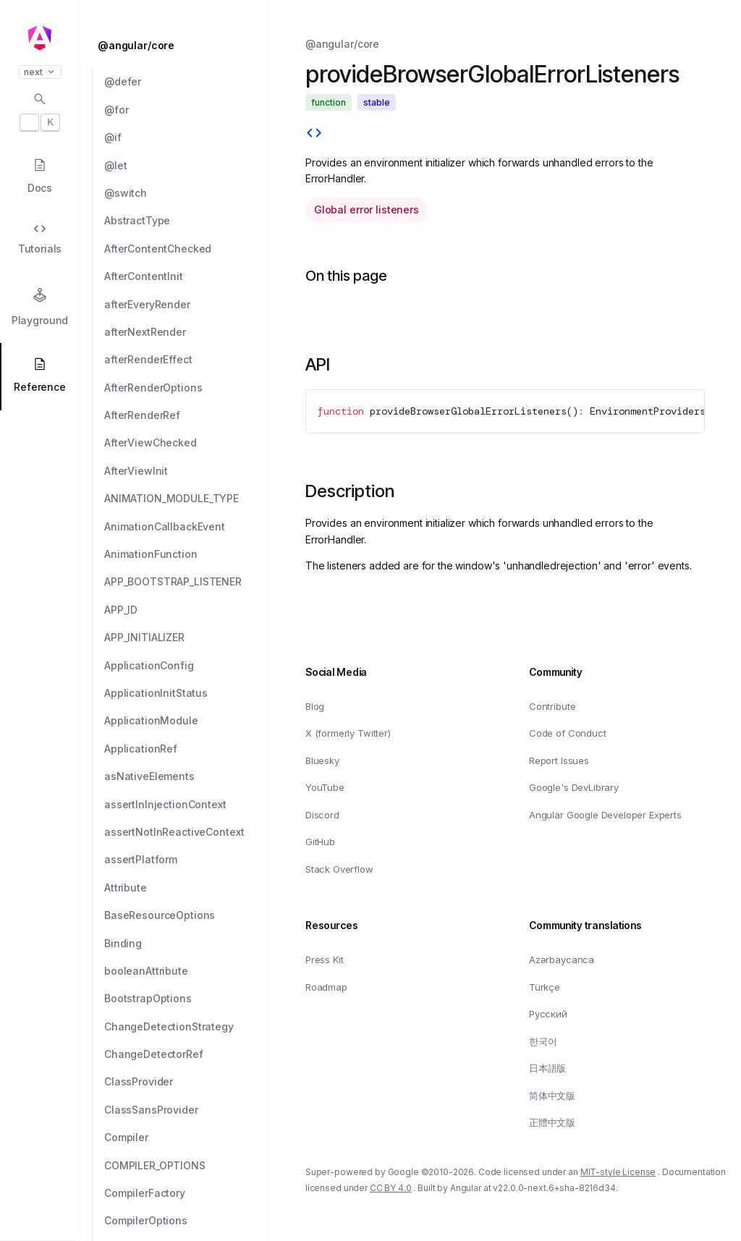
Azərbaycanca (561, 959)
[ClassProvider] (187, 1082)
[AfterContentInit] (187, 276)
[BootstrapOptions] (187, 998)
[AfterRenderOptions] (187, 388)
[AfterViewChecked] (187, 443)
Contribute (552, 705)
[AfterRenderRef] (187, 415)
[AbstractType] (187, 220)
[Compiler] (187, 1137)
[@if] (187, 137)
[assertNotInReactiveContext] (187, 832)
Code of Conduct (567, 733)
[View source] (314, 134)
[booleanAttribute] (187, 971)
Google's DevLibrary (574, 787)
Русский (548, 1014)
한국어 (543, 1040)
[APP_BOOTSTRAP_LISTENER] (187, 582)
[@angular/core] (179, 45)
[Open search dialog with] (40, 111)
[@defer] (187, 82)
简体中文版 (552, 1095)
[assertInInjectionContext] (187, 804)
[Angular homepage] (40, 38)
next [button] (40, 72)
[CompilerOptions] (187, 1220)
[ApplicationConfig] (187, 665)
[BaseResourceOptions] (187, 915)
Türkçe (544, 986)
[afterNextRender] (187, 332)
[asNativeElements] (187, 776)
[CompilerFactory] (187, 1193)
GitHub (320, 841)
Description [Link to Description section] (349, 490)
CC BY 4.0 (391, 1187)
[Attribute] (187, 888)
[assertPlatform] (187, 859)
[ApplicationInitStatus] (187, 693)
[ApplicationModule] (187, 720)
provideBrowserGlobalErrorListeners (468, 411)
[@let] (187, 165)
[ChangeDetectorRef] (187, 1054)
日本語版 (547, 1068)
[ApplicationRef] (187, 749)
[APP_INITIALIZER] (187, 637)
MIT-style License (618, 1171)
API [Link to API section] (317, 364)
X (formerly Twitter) (348, 733)
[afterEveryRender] (187, 304)
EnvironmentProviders (648, 411)
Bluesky (322, 760)
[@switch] (187, 193)
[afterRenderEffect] (187, 359)
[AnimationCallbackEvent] (187, 527)
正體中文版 (552, 1122)
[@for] (187, 110)
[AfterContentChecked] (187, 249)
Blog (314, 705)
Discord (322, 814)
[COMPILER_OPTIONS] (187, 1165)
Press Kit (324, 959)
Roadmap (326, 986)
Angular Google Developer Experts (605, 814)
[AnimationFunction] (187, 554)
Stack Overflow (339, 869)
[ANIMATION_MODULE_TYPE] (187, 498)
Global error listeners (366, 209)
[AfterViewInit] (187, 471)
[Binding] (187, 943)
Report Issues (559, 760)
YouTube (324, 787)
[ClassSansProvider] (187, 1110)
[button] (40, 1184)
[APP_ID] (187, 610)
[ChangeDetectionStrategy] (187, 1027)
